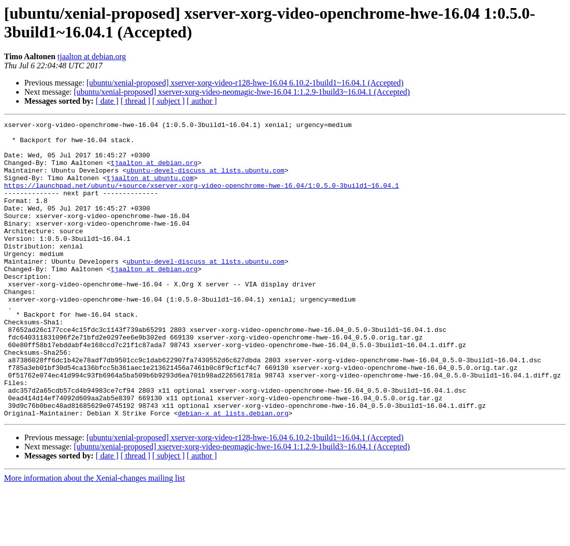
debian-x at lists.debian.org (233, 472)
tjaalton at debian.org (92, 56)
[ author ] (202, 101)
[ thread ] (135, 101)
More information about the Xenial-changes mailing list (94, 537)
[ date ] (107, 101)
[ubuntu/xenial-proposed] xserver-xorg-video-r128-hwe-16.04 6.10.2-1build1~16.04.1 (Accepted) (245, 82)
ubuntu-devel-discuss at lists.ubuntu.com (205, 180)
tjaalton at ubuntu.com (150, 189)
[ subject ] (168, 101)
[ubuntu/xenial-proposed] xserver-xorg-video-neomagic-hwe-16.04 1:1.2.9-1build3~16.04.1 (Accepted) (242, 92)
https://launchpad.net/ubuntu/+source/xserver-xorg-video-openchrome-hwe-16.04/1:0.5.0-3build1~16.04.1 (201, 198)
